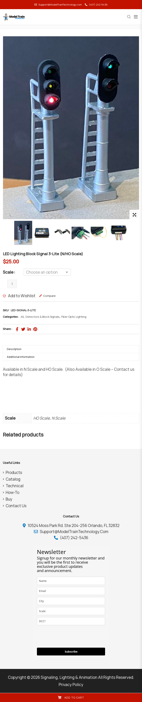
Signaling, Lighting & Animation (69, 677)
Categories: (11, 317)
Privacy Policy (71, 684)
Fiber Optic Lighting (73, 317)
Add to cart (74, 697)
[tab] (71, 349)
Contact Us (16, 505)
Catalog (13, 479)
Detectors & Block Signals (42, 317)
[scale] (71, 611)
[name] (71, 581)
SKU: (6, 310)
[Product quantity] (12, 284)
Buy (9, 499)
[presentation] (65, 636)
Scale (8, 272)
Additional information (20, 357)
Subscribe (71, 651)
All (22, 317)
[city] (71, 601)
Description (14, 349)
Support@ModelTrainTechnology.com (58, 4)
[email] (71, 591)
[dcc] (71, 621)
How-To (12, 492)
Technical (14, 485)
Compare (49, 296)
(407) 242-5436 (96, 4)
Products (14, 472)
